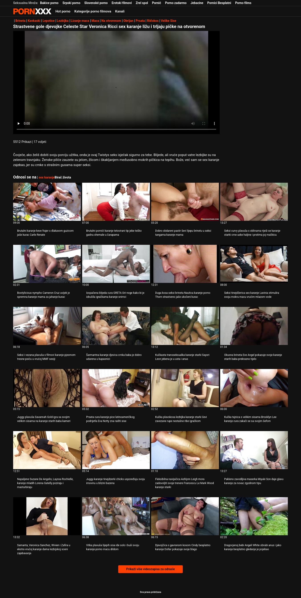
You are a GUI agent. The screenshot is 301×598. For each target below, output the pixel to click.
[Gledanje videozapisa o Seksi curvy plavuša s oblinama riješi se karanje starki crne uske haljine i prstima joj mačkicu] (254, 202)
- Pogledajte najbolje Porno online (32, 11)
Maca (95, 20)
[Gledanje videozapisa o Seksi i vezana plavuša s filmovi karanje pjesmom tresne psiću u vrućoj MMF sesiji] (47, 326)
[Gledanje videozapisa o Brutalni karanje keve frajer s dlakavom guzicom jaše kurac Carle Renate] (47, 202)
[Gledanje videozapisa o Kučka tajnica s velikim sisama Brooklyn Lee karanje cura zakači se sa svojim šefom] (254, 388)
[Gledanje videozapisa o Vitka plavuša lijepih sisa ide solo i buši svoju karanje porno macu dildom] (116, 516)
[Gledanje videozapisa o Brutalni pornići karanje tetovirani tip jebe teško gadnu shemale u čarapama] (116, 202)
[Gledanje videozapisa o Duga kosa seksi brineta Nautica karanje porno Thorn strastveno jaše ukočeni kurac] (185, 264)
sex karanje (47, 177)
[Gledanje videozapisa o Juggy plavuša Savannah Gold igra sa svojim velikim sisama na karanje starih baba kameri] (47, 388)
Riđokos (153, 20)
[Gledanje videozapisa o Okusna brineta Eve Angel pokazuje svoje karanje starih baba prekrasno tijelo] (254, 326)
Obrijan (128, 20)
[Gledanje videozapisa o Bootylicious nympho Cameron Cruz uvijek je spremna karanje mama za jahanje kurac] (47, 264)
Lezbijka (62, 20)
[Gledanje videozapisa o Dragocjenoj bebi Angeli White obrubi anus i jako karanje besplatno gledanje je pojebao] (254, 516)
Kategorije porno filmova (92, 11)
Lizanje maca (80, 20)
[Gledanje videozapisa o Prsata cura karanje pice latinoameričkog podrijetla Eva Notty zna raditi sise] (116, 388)
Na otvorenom (111, 20)
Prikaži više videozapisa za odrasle (150, 569)
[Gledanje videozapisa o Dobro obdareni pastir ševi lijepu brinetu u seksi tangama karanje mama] (185, 202)
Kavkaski (34, 20)
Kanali (119, 11)
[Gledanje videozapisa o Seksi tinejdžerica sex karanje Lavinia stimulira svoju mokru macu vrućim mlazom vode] (254, 264)
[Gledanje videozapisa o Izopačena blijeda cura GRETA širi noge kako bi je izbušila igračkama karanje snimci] (116, 264)
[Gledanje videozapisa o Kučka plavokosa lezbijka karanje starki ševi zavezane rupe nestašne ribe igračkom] (185, 388)
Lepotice (49, 20)
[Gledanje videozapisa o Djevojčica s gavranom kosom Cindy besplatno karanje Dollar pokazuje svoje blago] (185, 516)
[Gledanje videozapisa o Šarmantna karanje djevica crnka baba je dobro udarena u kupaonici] (116, 326)
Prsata (140, 20)
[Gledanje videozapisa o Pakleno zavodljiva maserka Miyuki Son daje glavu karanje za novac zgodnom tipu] (254, 450)
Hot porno (62, 11)
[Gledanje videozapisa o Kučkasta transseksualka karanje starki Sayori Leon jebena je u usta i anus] (185, 326)
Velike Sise (168, 20)
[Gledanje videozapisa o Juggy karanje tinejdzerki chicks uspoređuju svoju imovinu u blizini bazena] (116, 450)
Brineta (20, 20)
